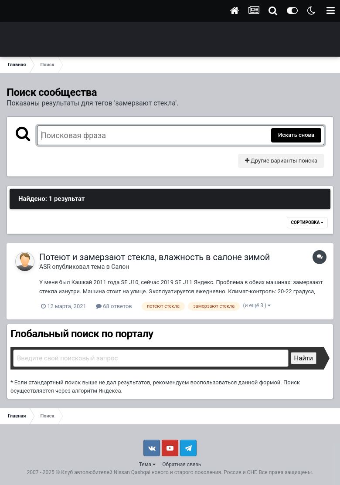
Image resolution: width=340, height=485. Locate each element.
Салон (120, 266)
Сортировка (307, 222)
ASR (45, 266)
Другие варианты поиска (281, 160)
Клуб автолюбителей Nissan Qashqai (105, 472)
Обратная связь (181, 464)
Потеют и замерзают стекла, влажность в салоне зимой (154, 257)
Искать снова (296, 135)
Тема (147, 464)
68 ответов (114, 306)
